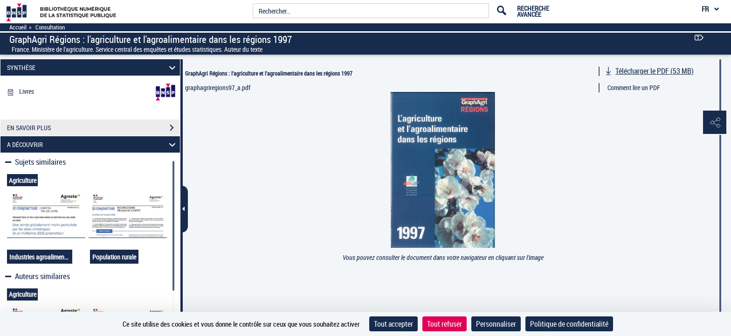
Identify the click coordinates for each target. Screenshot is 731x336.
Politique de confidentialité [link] (569, 324)
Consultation (50, 27)
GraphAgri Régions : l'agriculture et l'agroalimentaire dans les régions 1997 (268, 73)
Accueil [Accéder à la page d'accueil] (18, 27)
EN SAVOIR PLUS (93, 127)
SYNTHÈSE (93, 67)
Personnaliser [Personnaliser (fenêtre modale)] (496, 324)
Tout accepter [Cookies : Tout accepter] (393, 324)
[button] (714, 123)
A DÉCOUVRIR (93, 144)
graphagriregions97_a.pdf (217, 87)
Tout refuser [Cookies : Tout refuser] (444, 324)
